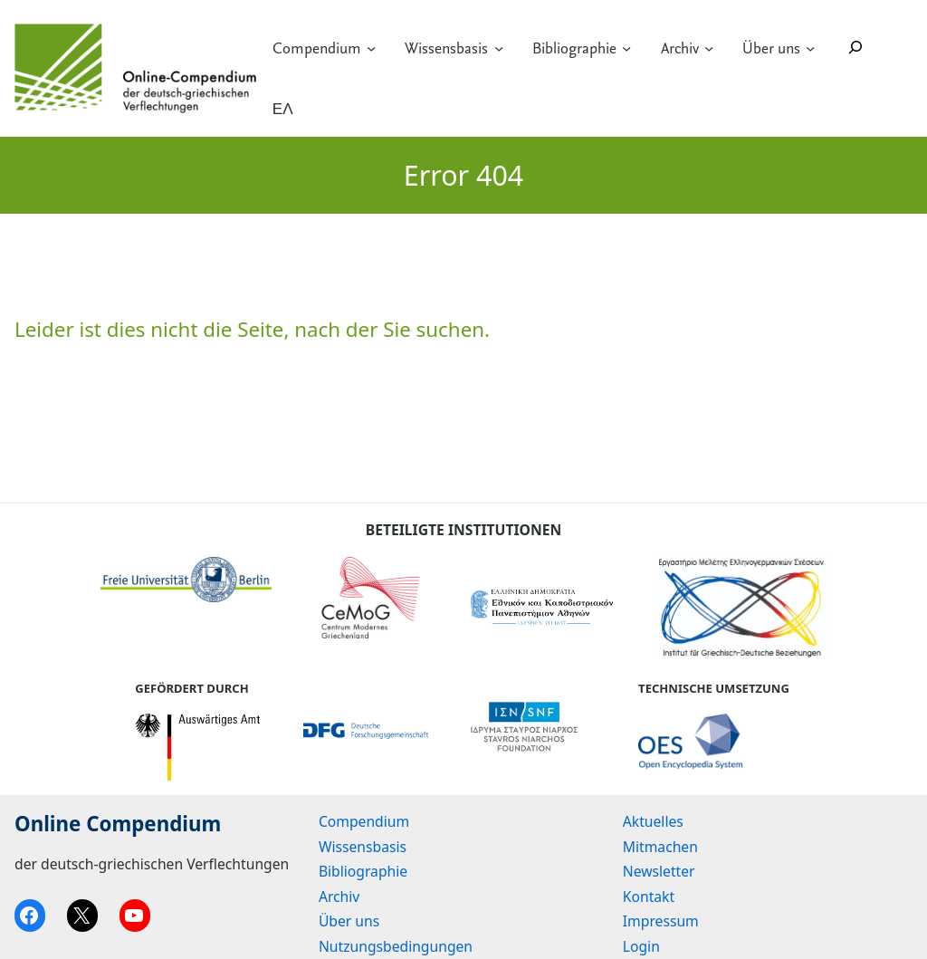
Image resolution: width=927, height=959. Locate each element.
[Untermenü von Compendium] (371, 47)
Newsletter (659, 871)
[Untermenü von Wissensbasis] (498, 47)
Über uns (771, 48)
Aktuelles (653, 821)
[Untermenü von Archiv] (708, 47)
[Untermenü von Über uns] (810, 47)
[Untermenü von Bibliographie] (626, 47)
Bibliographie (574, 48)
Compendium (316, 48)
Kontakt (648, 896)
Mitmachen (660, 847)
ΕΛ (282, 109)
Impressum (661, 921)
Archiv (680, 48)
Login (641, 946)
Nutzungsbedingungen (396, 946)
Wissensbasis (446, 48)
